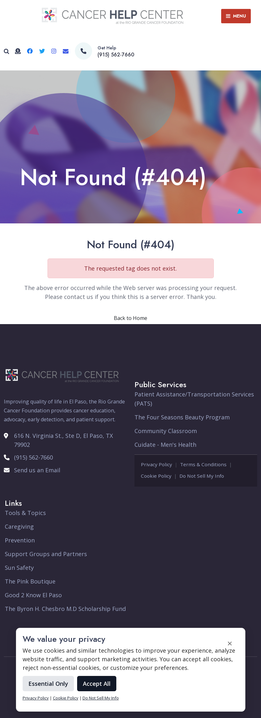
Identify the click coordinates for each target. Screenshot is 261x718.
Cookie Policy (65, 698)
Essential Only (48, 683)
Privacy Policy (36, 698)
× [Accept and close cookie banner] (229, 643)
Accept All (97, 683)
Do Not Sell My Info (101, 698)
